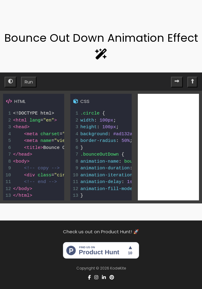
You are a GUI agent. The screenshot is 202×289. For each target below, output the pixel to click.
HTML (16, 101)
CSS (81, 101)
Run (29, 82)
